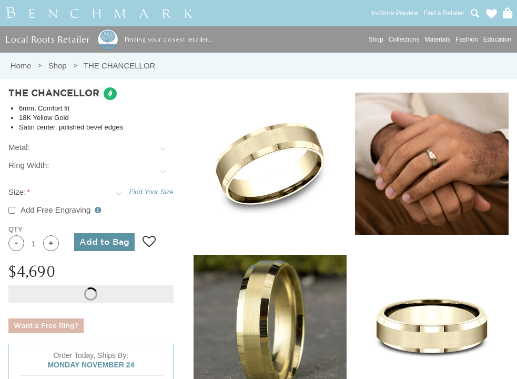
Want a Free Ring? (46, 326)
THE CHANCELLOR (120, 65)
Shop (376, 39)
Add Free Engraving (61, 209)
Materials (437, 39)
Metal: (19, 147)
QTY (15, 229)
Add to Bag (104, 242)
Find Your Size (151, 192)
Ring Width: (28, 165)
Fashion (466, 39)
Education (497, 39)
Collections (404, 39)
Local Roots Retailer (47, 39)
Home (21, 65)
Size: (17, 191)
